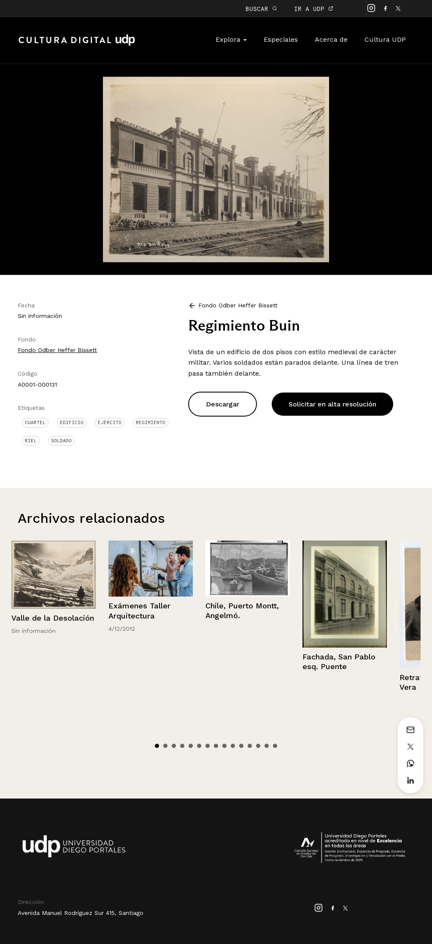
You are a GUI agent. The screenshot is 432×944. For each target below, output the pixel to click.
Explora (231, 39)
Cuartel (35, 422)
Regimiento (150, 422)
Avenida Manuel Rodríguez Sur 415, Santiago (80, 912)
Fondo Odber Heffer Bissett (57, 350)
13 (258, 746)
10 (233, 746)
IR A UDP (313, 8)
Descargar (222, 404)
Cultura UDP (385, 39)
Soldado (61, 441)
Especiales (281, 39)
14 (267, 746)
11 (241, 746)
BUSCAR (261, 8)
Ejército (110, 422)
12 (250, 746)
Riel (31, 441)
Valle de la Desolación (52, 617)
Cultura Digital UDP (77, 44)
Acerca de (331, 39)
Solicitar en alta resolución (332, 404)
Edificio (72, 422)
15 (275, 746)
